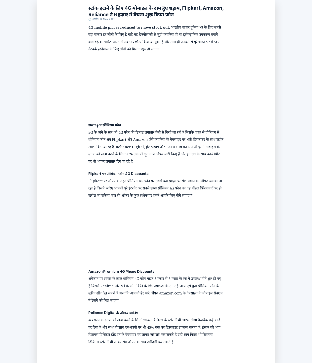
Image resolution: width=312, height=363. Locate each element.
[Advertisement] (152, 83)
